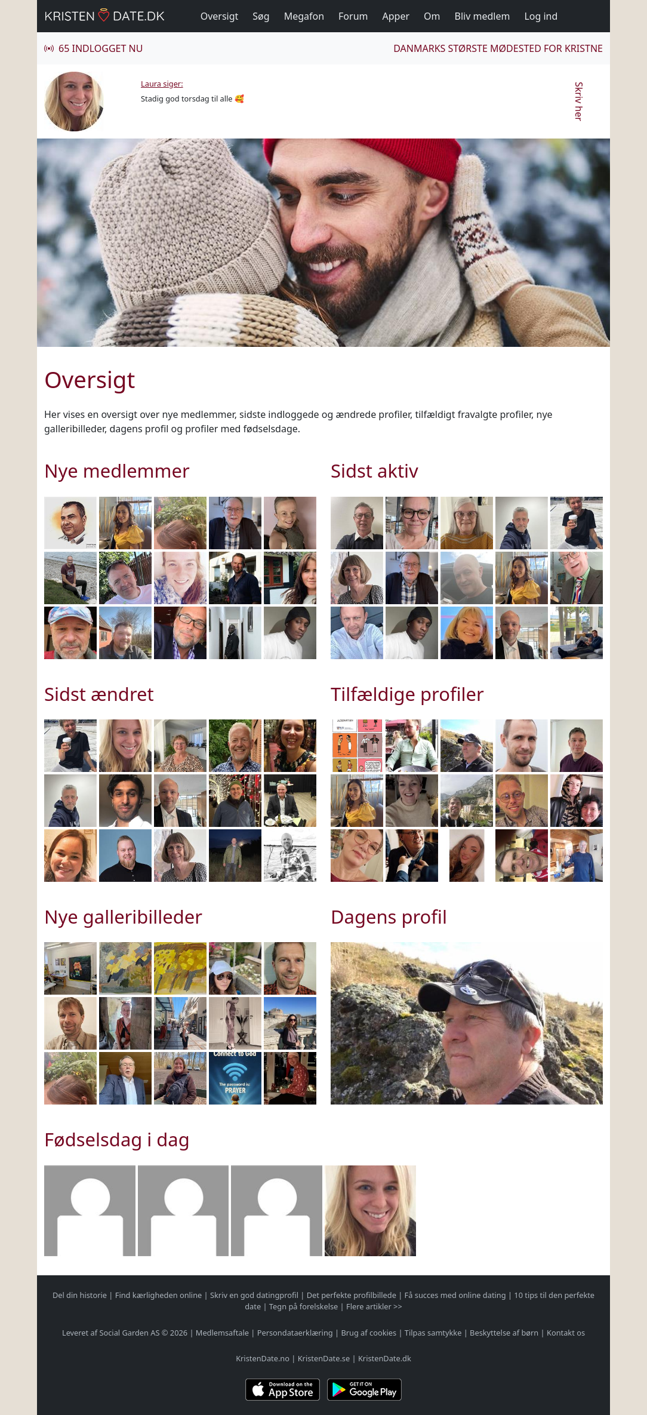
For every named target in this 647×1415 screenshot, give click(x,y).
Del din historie (80, 1295)
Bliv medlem (482, 16)
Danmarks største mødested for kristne (498, 48)
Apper (396, 16)
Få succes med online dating (455, 1295)
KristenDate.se (324, 1358)
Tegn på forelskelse (303, 1306)
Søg (260, 16)
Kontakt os (566, 1332)
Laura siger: (162, 83)
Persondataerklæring (295, 1332)
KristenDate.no (262, 1358)
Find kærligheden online (158, 1295)
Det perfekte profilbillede (351, 1295)
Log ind (540, 16)
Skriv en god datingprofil (254, 1295)
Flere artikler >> (374, 1306)
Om (432, 16)
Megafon (304, 16)
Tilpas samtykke (433, 1332)
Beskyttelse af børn (504, 1332)
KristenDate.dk (384, 1358)
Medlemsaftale (222, 1332)
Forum (353, 16)
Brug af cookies (368, 1332)
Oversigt (220, 16)
